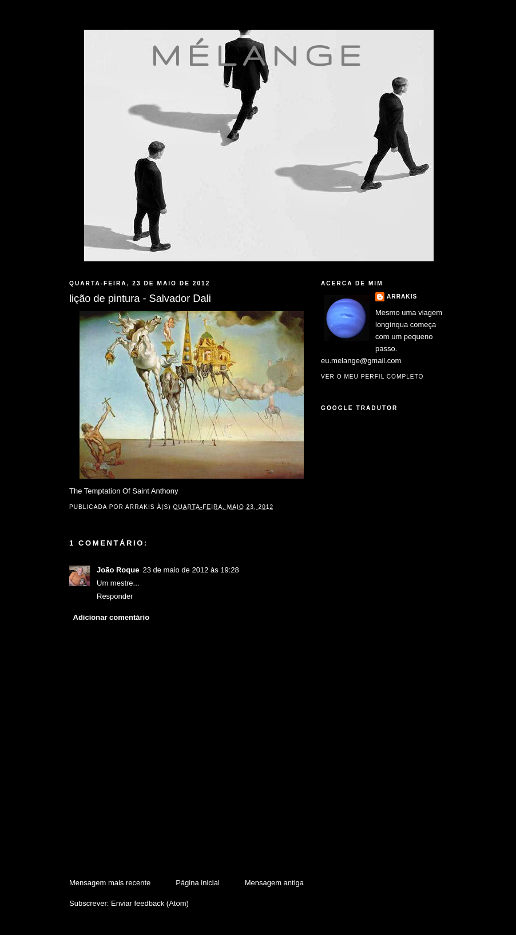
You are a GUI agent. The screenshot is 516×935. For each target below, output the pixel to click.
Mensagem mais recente (109, 882)
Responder (115, 596)
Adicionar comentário (111, 617)
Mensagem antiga (274, 882)
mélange (258, 54)
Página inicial (198, 882)
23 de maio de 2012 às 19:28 (190, 570)
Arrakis (402, 296)
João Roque (118, 570)
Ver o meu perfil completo (372, 376)
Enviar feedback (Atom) (150, 903)
